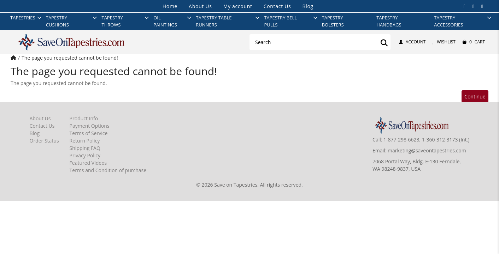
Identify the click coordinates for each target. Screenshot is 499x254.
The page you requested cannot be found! (70, 57)
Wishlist (444, 42)
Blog (307, 6)
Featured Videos (88, 162)
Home (170, 6)
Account (412, 42)
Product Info (84, 118)
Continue (474, 96)
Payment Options (90, 125)
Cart (474, 42)
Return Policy (85, 140)
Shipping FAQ (85, 148)
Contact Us (277, 6)
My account (237, 6)
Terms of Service (89, 133)
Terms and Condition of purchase (108, 170)
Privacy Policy (85, 155)
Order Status (44, 140)
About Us (200, 6)
